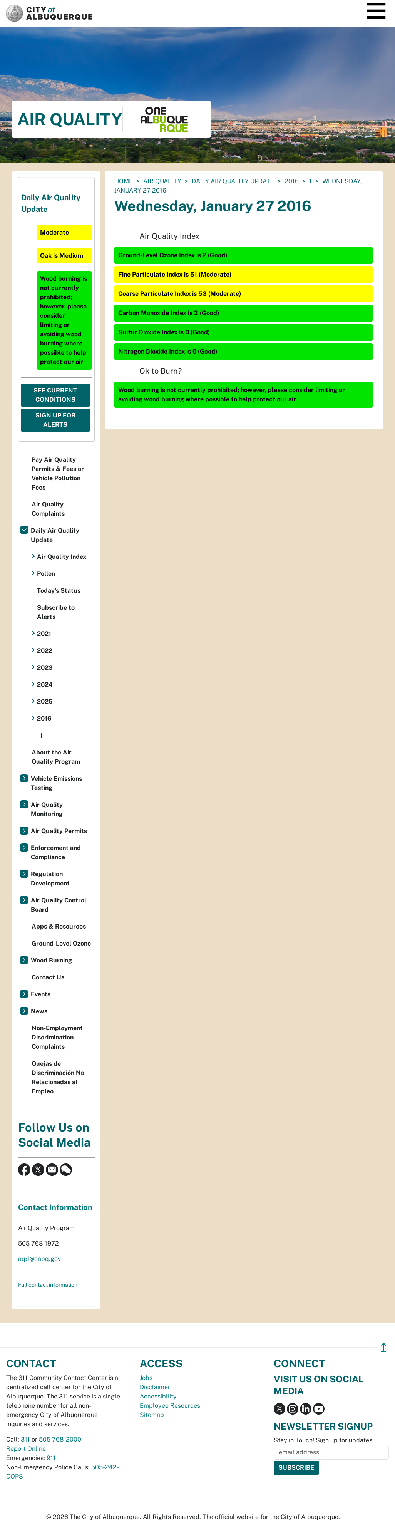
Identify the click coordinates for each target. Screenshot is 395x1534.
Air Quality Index (61, 556)
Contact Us (48, 977)
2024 (45, 684)
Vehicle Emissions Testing (56, 783)
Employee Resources (170, 1405)
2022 (44, 650)
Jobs (146, 1377)
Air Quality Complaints (48, 509)
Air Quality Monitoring (47, 809)
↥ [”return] (383, 1347)
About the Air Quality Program (56, 757)
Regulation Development (50, 878)
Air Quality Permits (59, 831)
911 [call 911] (51, 1458)
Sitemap (152, 1414)
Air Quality (162, 181)
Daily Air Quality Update (233, 181)
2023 (45, 667)
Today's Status (58, 590)
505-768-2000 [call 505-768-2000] (60, 1439)
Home (123, 181)
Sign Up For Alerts (55, 420)
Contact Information (55, 1207)
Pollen (46, 573)
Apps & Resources (59, 926)
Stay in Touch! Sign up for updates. (324, 1440)
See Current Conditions (55, 395)
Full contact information (47, 1285)
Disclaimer (155, 1387)
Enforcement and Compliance (56, 852)
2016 (292, 181)
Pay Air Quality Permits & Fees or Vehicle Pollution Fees (58, 473)
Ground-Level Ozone (61, 943)
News (39, 1011)
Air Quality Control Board (58, 905)
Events (40, 994)
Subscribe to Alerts (56, 612)
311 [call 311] (25, 1439)
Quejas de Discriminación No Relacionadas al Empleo (58, 1077)
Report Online (26, 1448)
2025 (45, 701)
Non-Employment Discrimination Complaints (57, 1037)
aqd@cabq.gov (39, 1258)
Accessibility (158, 1396)
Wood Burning (51, 960)
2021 (44, 633)
